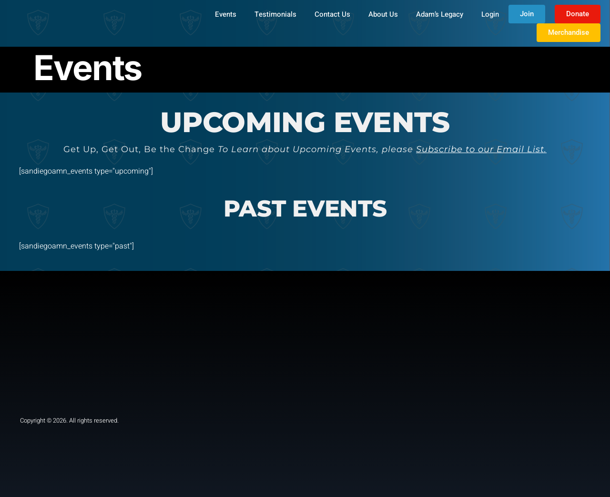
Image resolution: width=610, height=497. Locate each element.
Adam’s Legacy (439, 14)
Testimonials (275, 14)
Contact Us (332, 14)
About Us (383, 14)
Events (225, 14)
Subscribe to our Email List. (481, 149)
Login (490, 14)
